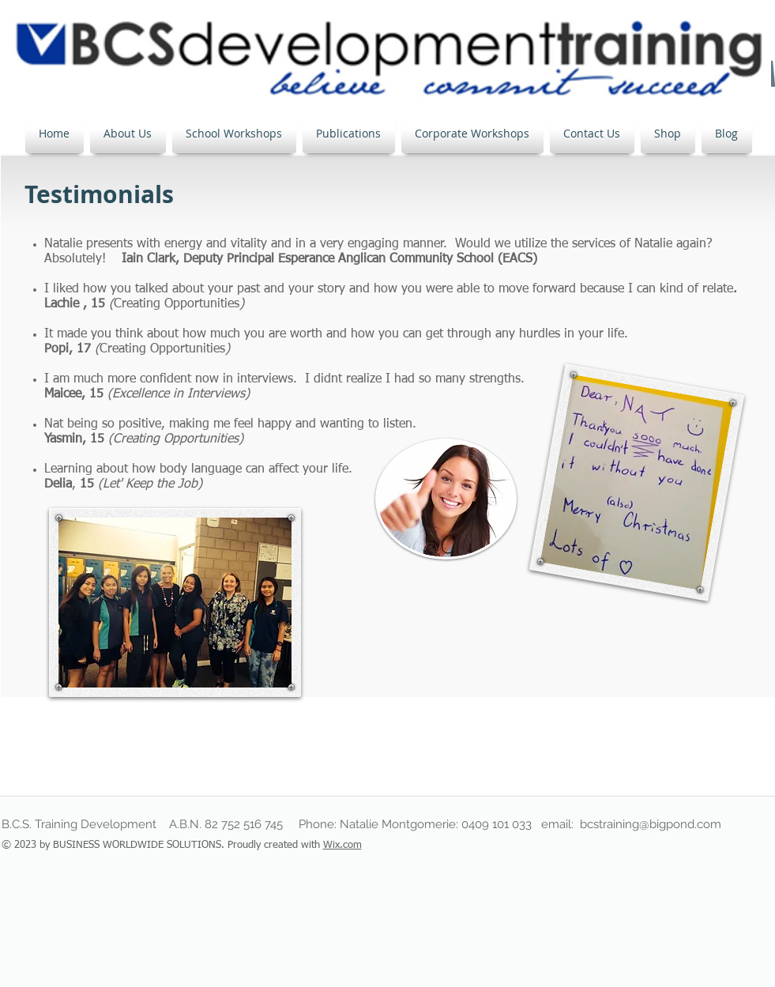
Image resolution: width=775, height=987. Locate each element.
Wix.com (342, 845)
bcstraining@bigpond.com (650, 824)
